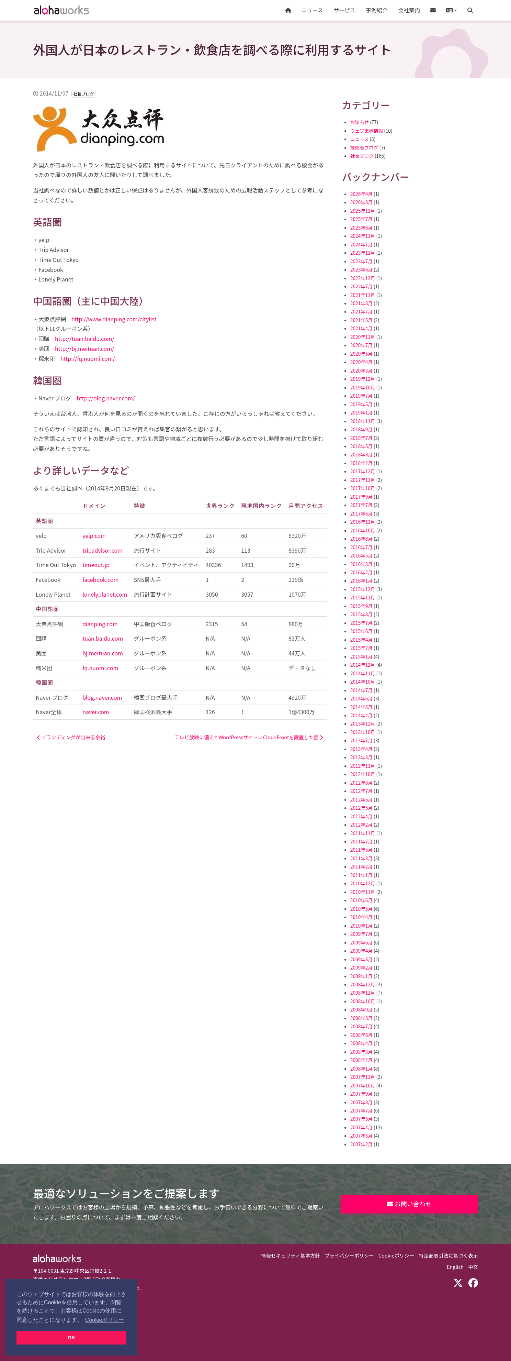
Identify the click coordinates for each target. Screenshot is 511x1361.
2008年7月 (361, 1026)
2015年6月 (361, 631)
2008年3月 (361, 1051)
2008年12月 (362, 984)
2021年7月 (361, 311)
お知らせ (359, 122)
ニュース (312, 10)
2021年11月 (362, 294)
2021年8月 (361, 303)
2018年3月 (361, 454)
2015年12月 (362, 589)
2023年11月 (362, 252)
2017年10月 (362, 488)
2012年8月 (361, 782)
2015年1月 (361, 656)
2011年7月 (361, 841)
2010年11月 (362, 891)
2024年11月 (362, 235)
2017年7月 (361, 504)
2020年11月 (362, 336)
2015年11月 (362, 597)
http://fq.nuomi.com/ (87, 358)
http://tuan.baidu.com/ (84, 338)
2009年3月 (361, 959)
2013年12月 (362, 723)
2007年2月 (361, 1144)
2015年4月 (361, 639)
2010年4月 (361, 917)
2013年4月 (361, 748)
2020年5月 (361, 353)
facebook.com (100, 579)
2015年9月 (361, 605)
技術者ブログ (364, 147)
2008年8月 (361, 1018)
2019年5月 (361, 404)
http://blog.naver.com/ (106, 398)
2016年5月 (361, 555)
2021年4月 (361, 328)
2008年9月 (361, 1009)
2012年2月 (361, 824)
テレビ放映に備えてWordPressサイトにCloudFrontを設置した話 (248, 737)
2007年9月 (361, 1093)
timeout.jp (96, 565)
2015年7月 (361, 622)
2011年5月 (361, 849)
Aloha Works (57, 1258)
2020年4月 (361, 361)
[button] (451, 10)
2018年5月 (361, 446)
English (455, 1266)
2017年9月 (361, 496)
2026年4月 (361, 193)
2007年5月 (361, 1118)
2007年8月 (361, 1102)
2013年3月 (361, 757)
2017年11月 (362, 479)
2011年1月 (361, 875)
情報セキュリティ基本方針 (290, 1255)
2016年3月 (361, 564)
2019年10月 (362, 387)
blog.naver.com (102, 697)
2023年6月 (361, 269)
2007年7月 (361, 1110)
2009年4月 (361, 950)
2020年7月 (361, 345)
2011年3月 (361, 858)
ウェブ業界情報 (366, 130)
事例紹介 (377, 10)
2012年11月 (362, 765)
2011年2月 (361, 866)
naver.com (95, 712)
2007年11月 (362, 1076)
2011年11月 (362, 833)
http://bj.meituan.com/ (84, 348)
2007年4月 (361, 1127)
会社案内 (409, 10)
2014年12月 (362, 664)
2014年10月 (362, 681)
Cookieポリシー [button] (104, 1320)
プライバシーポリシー (349, 1255)
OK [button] (71, 1337)
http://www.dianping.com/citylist (114, 319)
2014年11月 (362, 673)
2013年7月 (361, 740)
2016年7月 (361, 547)
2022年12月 (362, 278)
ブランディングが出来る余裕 (71, 737)
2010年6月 (361, 900)
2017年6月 (361, 513)
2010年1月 (361, 925)
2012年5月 (361, 807)
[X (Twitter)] (458, 1282)
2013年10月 (362, 732)
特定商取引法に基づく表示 (448, 1255)
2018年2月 (361, 463)
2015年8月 (361, 614)
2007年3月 (361, 1135)
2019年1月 (361, 412)
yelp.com (94, 535)
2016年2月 (361, 572)
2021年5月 (361, 320)
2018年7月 (361, 437)
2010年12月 (362, 883)
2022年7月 (361, 286)
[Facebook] (473, 1282)
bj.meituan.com (102, 653)
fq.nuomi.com (100, 668)
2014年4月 (361, 715)
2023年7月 (361, 261)
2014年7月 (361, 690)
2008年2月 (361, 1059)
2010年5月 (361, 908)
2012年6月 (361, 799)
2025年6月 (361, 227)
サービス (344, 10)
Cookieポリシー (396, 1255)
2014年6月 (361, 698)
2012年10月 (362, 774)
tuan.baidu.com (102, 638)
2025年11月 (362, 210)
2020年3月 (361, 370)
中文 (473, 1266)
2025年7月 (361, 218)
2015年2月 (361, 647)
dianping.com (100, 624)
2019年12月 (362, 378)
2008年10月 (362, 1001)
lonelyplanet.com (104, 594)
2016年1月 (361, 580)
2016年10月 (362, 530)
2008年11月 (362, 992)
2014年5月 (361, 707)
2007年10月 (362, 1085)
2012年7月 (361, 790)
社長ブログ (362, 155)
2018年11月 (362, 421)
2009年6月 (361, 942)
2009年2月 (361, 967)
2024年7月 (361, 244)
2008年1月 (361, 1068)
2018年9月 (361, 429)
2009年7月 (361, 933)
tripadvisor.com (102, 550)
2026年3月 (361, 202)
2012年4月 (361, 816)
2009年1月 (361, 976)
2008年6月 (361, 1034)
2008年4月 (361, 1043)
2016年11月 (362, 521)
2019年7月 (361, 395)
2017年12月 (362, 471)
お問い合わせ (409, 1203)
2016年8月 (361, 538)
